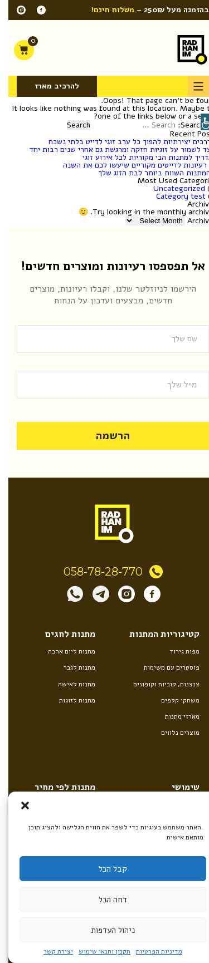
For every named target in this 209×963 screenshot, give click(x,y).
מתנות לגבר (71, 667)
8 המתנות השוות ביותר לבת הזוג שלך (149, 173)
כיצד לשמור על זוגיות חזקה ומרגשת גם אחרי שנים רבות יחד (115, 149)
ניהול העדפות (104, 930)
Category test (172, 196)
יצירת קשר (50, 951)
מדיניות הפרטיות (151, 951)
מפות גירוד (176, 651)
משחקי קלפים (172, 700)
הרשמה (105, 435)
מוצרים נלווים (172, 732)
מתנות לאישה (68, 684)
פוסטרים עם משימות (163, 667)
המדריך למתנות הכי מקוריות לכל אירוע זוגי (141, 157)
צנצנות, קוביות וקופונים (158, 684)
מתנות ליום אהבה (63, 651)
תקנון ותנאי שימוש (96, 951)
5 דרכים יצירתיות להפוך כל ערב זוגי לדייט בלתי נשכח (124, 141)
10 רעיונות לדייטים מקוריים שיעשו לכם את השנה (132, 165)
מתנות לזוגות (69, 700)
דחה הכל (104, 899)
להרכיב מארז (48, 86)
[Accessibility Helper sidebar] (200, 122)
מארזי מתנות (174, 716)
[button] (16, 805)
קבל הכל (104, 868)
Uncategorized (171, 188)
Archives (194, 220)
